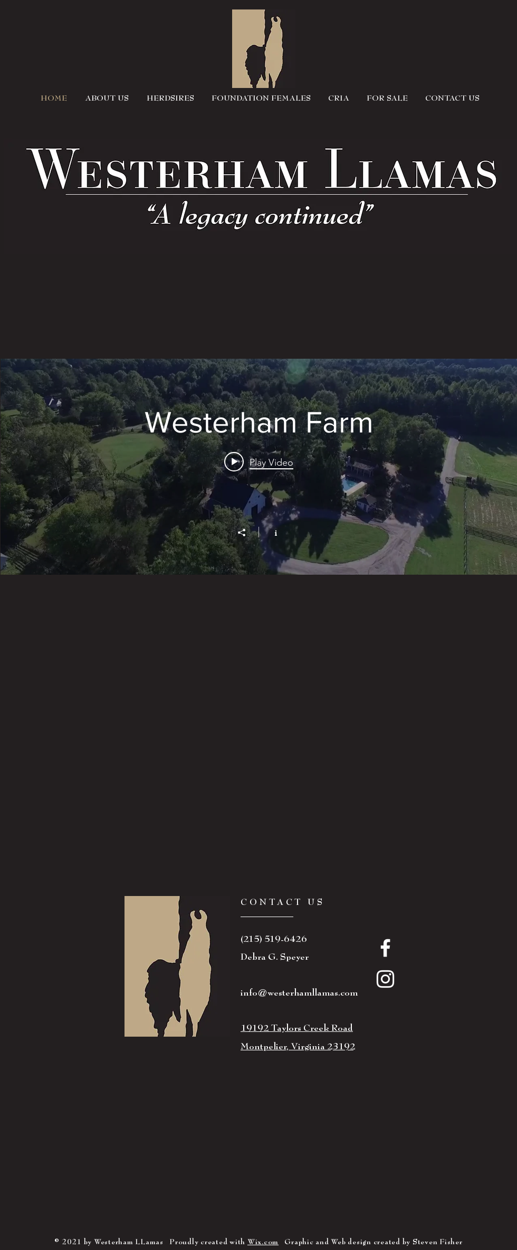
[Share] (246, 532)
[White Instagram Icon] (385, 979)
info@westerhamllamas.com (299, 993)
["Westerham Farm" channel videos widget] (259, 467)
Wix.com (263, 1242)
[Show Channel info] (270, 532)
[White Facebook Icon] (385, 948)
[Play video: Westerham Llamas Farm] (258, 462)
